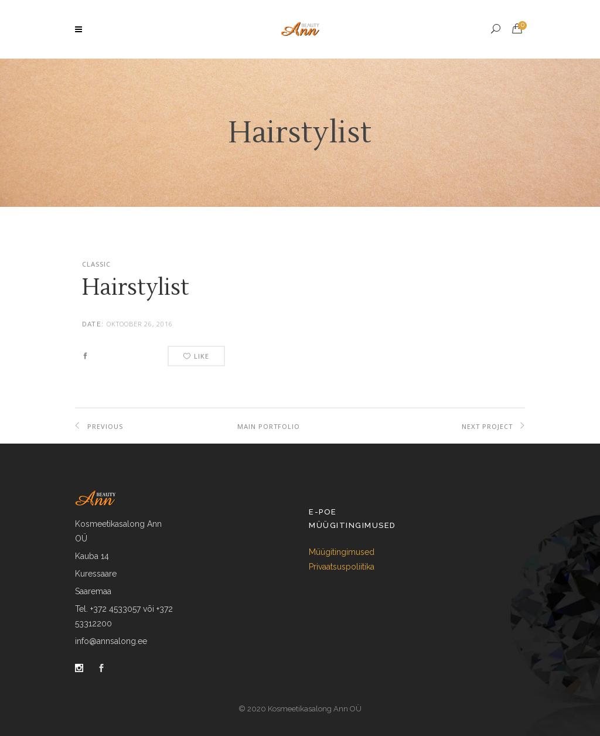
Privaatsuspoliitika (341, 566)
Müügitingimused (341, 552)
